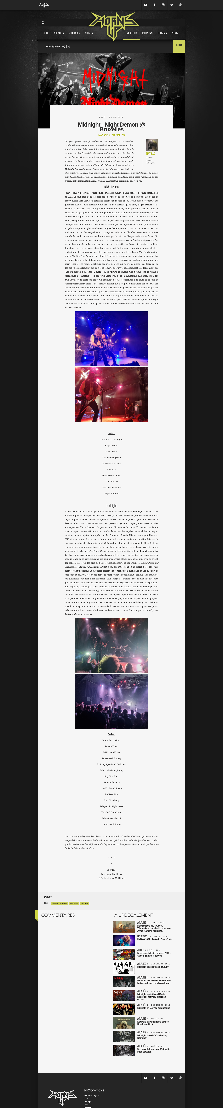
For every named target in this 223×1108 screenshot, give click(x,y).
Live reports (131, 35)
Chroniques (74, 35)
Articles (88, 35)
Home (46, 35)
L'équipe (87, 1094)
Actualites (58, 35)
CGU (86, 1091)
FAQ (86, 1097)
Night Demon (74, 903)
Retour (177, 46)
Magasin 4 (63, 903)
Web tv (175, 35)
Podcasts (162, 35)
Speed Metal (84, 903)
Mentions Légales (92, 1088)
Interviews (147, 35)
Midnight (55, 903)
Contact (87, 1101)
